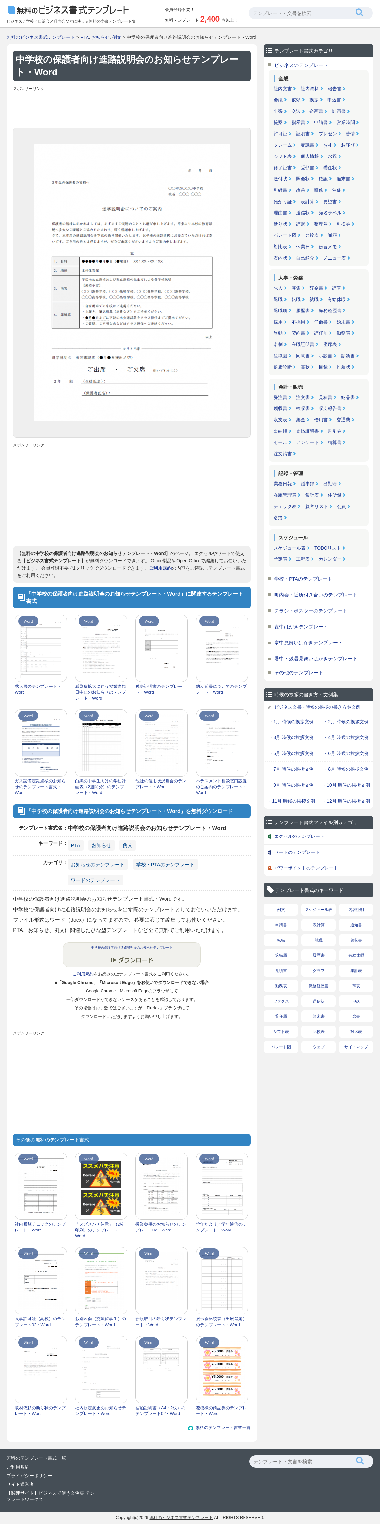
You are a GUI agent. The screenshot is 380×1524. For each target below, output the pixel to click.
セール (280, 442)
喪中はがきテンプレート (301, 626)
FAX (356, 1001)
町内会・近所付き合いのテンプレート (315, 594)
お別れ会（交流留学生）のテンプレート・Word (100, 1321)
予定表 (280, 559)
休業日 (303, 246)
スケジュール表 (290, 548)
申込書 (334, 99)
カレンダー (330, 559)
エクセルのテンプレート (299, 836)
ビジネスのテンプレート (301, 65)
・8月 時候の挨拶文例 (346, 769)
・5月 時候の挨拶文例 (291, 753)
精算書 (334, 442)
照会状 (303, 178)
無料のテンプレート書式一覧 (223, 1427)
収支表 (280, 419)
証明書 (303, 133)
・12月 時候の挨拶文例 (346, 801)
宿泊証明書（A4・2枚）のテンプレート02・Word (160, 1410)
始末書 (343, 321)
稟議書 (307, 145)
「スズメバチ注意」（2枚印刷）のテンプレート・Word (99, 1230)
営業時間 (346, 122)
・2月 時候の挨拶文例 (346, 721)
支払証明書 (307, 431)
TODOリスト (327, 548)
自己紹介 (305, 258)
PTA (84, 37)
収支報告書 (330, 408)
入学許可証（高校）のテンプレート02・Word (40, 1321)
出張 (278, 111)
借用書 (321, 419)
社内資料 (310, 88)
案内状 (280, 258)
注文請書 (283, 453)
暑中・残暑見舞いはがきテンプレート (315, 658)
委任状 (330, 167)
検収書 (303, 408)
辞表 (336, 288)
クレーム (283, 145)
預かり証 (283, 201)
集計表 (312, 495)
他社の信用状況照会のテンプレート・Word (160, 783)
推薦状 (343, 367)
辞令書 (316, 288)
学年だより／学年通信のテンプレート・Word (221, 1227)
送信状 (303, 212)
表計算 (307, 201)
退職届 (280, 310)
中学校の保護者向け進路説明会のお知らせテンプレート (132, 947)
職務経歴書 (330, 310)
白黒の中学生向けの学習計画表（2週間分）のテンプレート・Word (100, 786)
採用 (278, 321)
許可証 (280, 133)
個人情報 (310, 156)
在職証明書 (303, 344)
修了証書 (283, 167)
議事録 (307, 483)
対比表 (280, 246)
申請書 (321, 122)
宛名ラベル (330, 212)
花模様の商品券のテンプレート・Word (221, 1410)
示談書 (325, 355)
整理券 (321, 224)
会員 (341, 506)
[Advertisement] (132, 108)
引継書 (280, 190)
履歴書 (303, 310)
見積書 (325, 397)
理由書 (280, 212)
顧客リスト (316, 506)
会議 (278, 99)
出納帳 (280, 431)
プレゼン (328, 133)
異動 (278, 333)
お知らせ (100, 37)
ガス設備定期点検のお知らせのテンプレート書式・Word (40, 786)
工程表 (303, 559)
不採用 (298, 321)
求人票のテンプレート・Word (38, 689)
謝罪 (332, 235)
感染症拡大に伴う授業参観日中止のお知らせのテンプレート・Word (100, 692)
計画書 (339, 111)
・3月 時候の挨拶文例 (291, 737)
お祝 (332, 156)
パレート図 (285, 235)
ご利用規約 (160, 568)
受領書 (307, 167)
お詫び (348, 145)
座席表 (330, 344)
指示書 (298, 122)
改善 (300, 190)
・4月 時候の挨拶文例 (346, 737)
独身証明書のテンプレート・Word (158, 689)
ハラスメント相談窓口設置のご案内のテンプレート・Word (221, 786)
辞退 (300, 224)
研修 (318, 190)
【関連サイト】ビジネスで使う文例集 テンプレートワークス (51, 1496)
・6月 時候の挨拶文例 (346, 753)
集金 (300, 419)
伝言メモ (328, 246)
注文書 (303, 397)
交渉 (296, 111)
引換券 (343, 224)
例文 (116, 37)
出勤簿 (330, 483)
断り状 (280, 224)
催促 (336, 190)
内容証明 (356, 909)
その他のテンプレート (298, 672)
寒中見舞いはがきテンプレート (308, 642)
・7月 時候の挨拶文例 (291, 769)
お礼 (327, 145)
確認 (323, 178)
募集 (296, 288)
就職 (314, 299)
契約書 (298, 333)
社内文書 (283, 88)
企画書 (316, 111)
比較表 (312, 235)
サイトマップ (356, 1047)
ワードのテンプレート (95, 880)
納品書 (348, 397)
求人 (278, 288)
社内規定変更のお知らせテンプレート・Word (100, 1410)
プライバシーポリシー (29, 1475)
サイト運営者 (20, 1484)
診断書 (348, 355)
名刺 (278, 344)
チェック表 (285, 506)
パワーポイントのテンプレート (306, 867)
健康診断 (283, 367)
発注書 (280, 397)
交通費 (343, 419)
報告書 (334, 88)
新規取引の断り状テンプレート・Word (160, 1321)
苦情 (350, 133)
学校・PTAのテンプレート (165, 864)
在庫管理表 (285, 495)
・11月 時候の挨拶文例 (291, 801)
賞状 (305, 367)
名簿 (278, 517)
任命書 (321, 321)
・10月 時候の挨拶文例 (346, 785)
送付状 (280, 178)
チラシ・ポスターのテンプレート (311, 610)
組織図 (280, 355)
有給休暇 (336, 299)
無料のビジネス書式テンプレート (41, 37)
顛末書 (343, 178)
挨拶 (314, 99)
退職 (278, 299)
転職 (296, 299)
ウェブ (319, 1047)
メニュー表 (334, 258)
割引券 (334, 431)
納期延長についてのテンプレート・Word (221, 689)
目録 (323, 367)
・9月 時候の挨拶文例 (291, 785)
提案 (278, 122)
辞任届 (321, 333)
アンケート (307, 442)
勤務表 (343, 333)
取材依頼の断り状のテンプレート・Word (40, 1410)
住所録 (334, 495)
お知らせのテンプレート (98, 864)
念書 (356, 1016)
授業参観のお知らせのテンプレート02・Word (160, 1227)
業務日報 (283, 483)
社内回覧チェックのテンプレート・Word (40, 1227)
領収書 (280, 408)
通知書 (356, 925)
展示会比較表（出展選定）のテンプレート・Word (221, 1321)
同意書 (303, 355)
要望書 (330, 201)
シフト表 (283, 156)
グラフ (319, 970)
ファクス (281, 1001)
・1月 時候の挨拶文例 (291, 721)
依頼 (296, 99)
